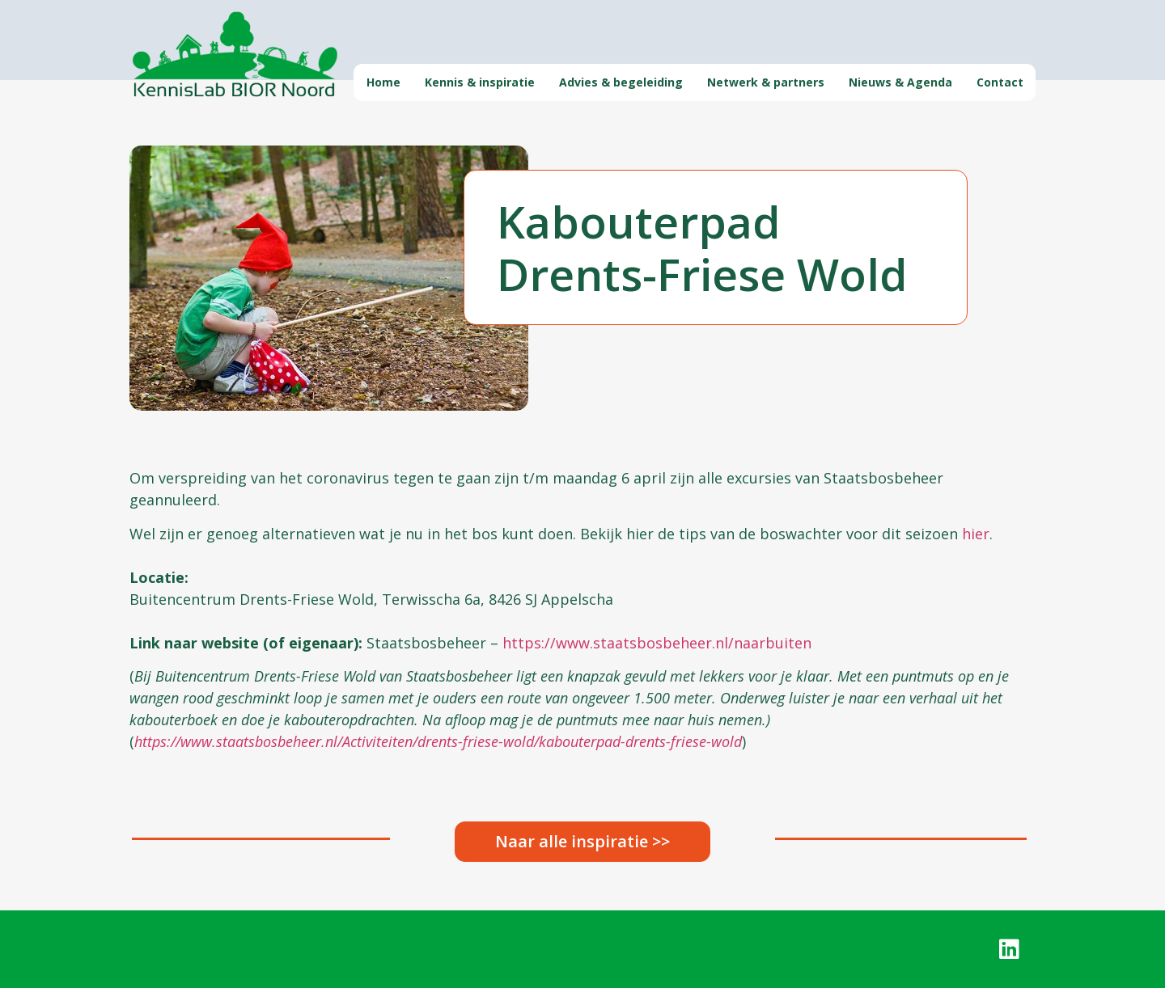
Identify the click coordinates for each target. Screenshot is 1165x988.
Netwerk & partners (765, 82)
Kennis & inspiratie (480, 82)
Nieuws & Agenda (900, 82)
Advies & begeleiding (621, 82)
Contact (999, 82)
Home (383, 82)
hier (975, 533)
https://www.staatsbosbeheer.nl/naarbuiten (656, 642)
